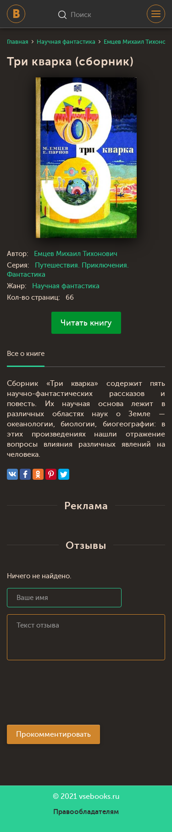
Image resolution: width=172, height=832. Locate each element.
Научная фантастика (66, 286)
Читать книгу (86, 322)
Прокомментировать (53, 734)
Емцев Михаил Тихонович (75, 254)
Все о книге (25, 354)
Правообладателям (86, 812)
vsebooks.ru (99, 796)
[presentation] (76, 695)
